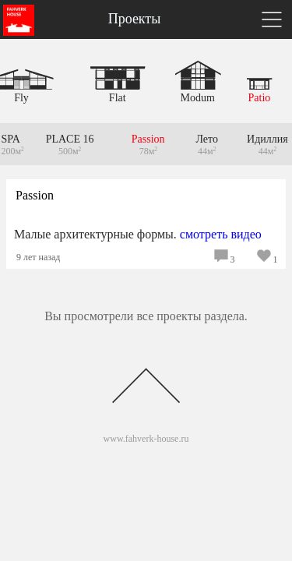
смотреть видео (221, 234)
